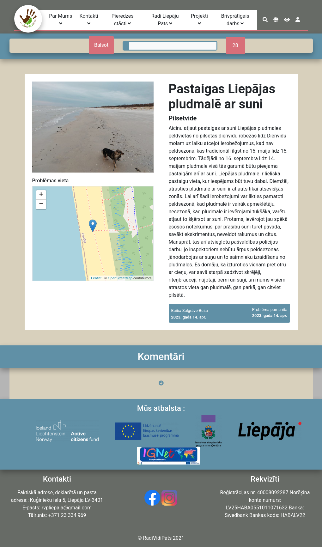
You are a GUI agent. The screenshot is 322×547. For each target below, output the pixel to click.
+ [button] (41, 195)
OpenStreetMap (120, 278)
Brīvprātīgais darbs (235, 20)
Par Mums (60, 19)
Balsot (101, 45)
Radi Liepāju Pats (165, 20)
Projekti (199, 19)
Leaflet (96, 278)
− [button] (41, 204)
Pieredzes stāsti (123, 20)
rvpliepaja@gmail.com (67, 508)
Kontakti (88, 19)
